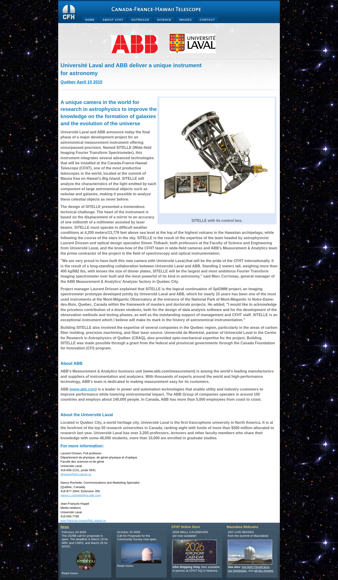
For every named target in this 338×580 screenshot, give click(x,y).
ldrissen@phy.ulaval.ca (75, 474)
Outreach (140, 19)
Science (164, 19)
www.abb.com (83, 389)
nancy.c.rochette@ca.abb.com (80, 495)
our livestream (237, 570)
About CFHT (113, 19)
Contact (207, 19)
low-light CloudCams (255, 567)
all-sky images (263, 570)
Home (90, 19)
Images (185, 19)
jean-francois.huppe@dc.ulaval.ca (83, 520)
